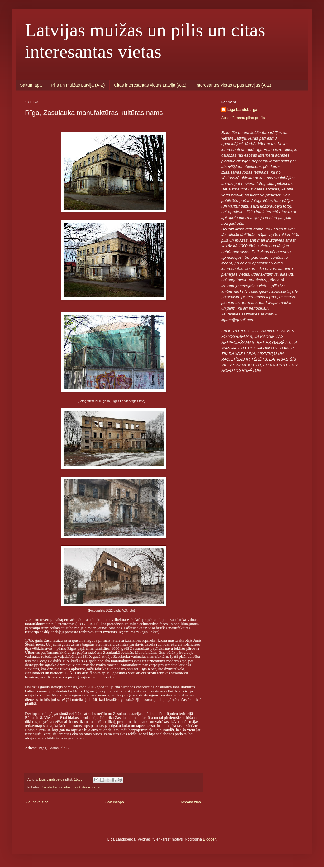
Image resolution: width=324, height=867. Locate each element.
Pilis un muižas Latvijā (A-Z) (78, 85)
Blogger (209, 839)
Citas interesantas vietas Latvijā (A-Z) (150, 85)
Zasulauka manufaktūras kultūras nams (70, 787)
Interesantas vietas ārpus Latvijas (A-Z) (233, 85)
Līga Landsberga (242, 110)
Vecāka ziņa (191, 802)
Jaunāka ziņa (37, 802)
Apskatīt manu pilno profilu (243, 118)
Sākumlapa (31, 85)
